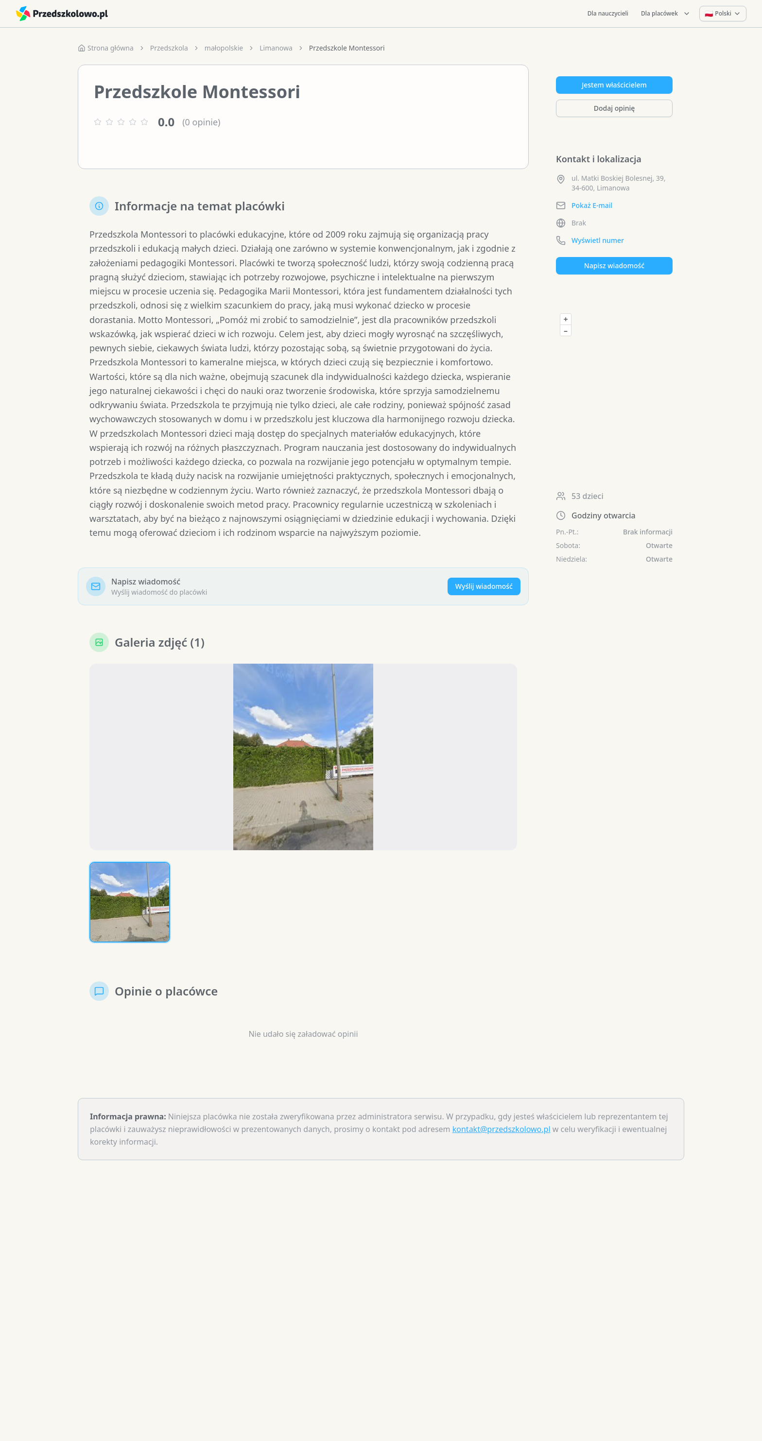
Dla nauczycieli (608, 13)
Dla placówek (666, 13)
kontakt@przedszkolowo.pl (501, 1129)
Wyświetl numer (598, 240)
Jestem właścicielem (614, 84)
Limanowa (276, 47)
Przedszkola (169, 47)
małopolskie (224, 47)
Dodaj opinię (614, 108)
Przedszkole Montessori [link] (347, 47)
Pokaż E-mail (592, 205)
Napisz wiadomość (614, 265)
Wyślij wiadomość (484, 586)
